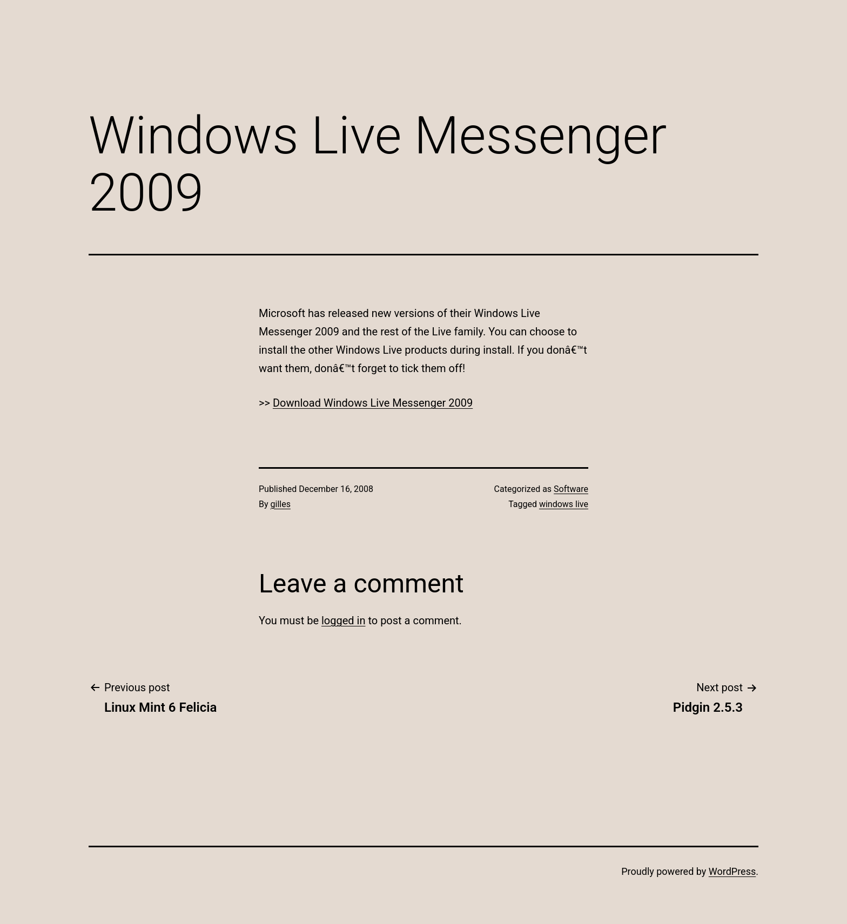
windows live (563, 504)
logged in (343, 620)
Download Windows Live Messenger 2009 (373, 402)
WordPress (732, 871)
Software (571, 489)
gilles (281, 504)
